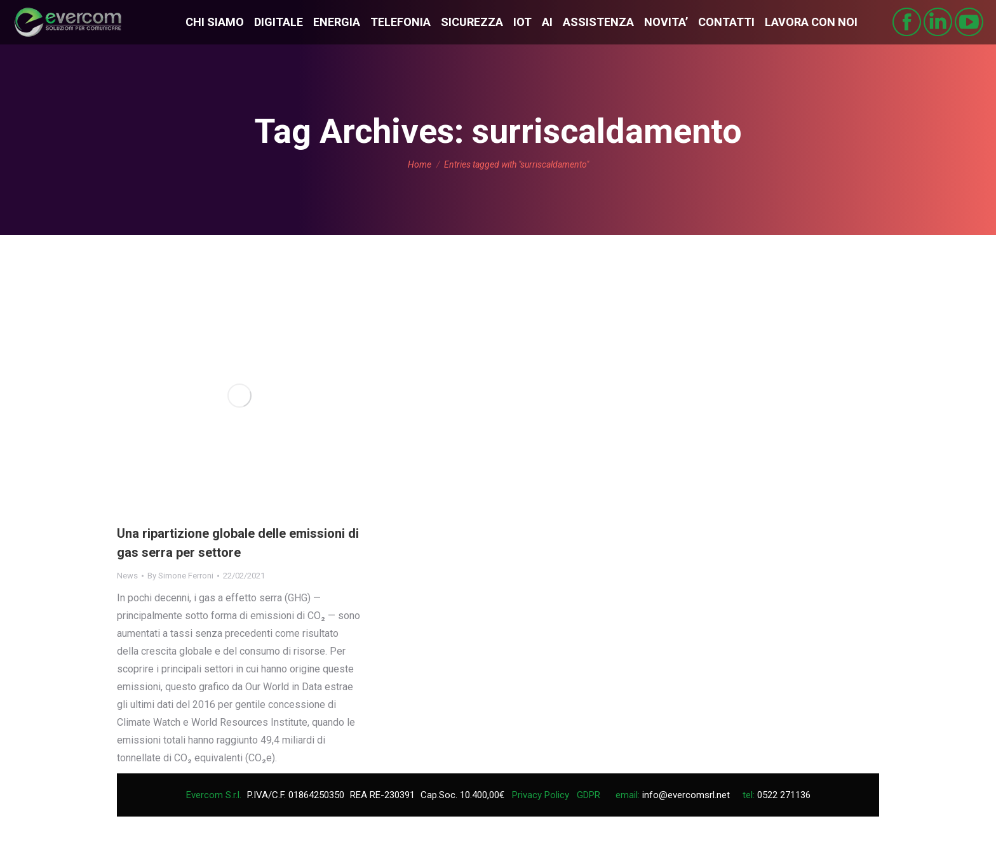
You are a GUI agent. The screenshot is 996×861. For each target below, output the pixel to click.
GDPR (588, 795)
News (127, 575)
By (180, 575)
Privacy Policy (540, 795)
